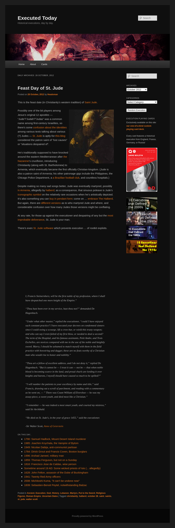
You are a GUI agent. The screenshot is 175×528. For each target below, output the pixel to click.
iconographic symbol (29, 194)
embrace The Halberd (100, 198)
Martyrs (73, 493)
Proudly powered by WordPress (87, 516)
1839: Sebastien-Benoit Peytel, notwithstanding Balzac (55, 485)
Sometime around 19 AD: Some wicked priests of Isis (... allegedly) (62, 468)
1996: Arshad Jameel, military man (44, 455)
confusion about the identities (50, 127)
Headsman (52, 94)
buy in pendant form (60, 198)
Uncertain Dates (50, 496)
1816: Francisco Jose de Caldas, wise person (50, 464)
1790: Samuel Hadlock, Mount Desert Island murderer (55, 439)
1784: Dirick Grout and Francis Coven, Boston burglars (55, 451)
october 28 (93, 496)
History (55, 493)
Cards (44, 64)
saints (108, 496)
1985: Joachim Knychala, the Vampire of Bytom (51, 443)
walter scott (32, 499)
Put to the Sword (87, 493)
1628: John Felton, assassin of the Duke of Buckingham (56, 472)
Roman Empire (33, 496)
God (49, 493)
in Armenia (24, 190)
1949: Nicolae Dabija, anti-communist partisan (50, 447)
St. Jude (37, 135)
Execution (41, 493)
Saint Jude (91, 102)
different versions (51, 202)
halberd (50, 190)
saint (101, 496)
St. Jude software (43, 228)
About (33, 64)
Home (22, 64)
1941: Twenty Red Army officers (42, 476)
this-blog (60, 135)
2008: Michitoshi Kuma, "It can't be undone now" (51, 480)
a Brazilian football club (66, 177)
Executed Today (37, 18)
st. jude (21, 499)
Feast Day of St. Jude (40, 88)
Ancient (30, 493)
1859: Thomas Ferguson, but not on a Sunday (50, 459)
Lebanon (64, 493)
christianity (72, 496)
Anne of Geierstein (53, 426)
